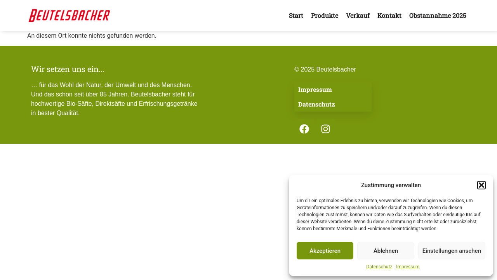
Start (296, 15)
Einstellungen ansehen (451, 250)
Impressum (407, 267)
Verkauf (358, 15)
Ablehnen (386, 250)
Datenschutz (379, 267)
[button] (481, 185)
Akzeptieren (325, 250)
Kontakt (389, 15)
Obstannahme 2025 (437, 15)
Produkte (324, 15)
